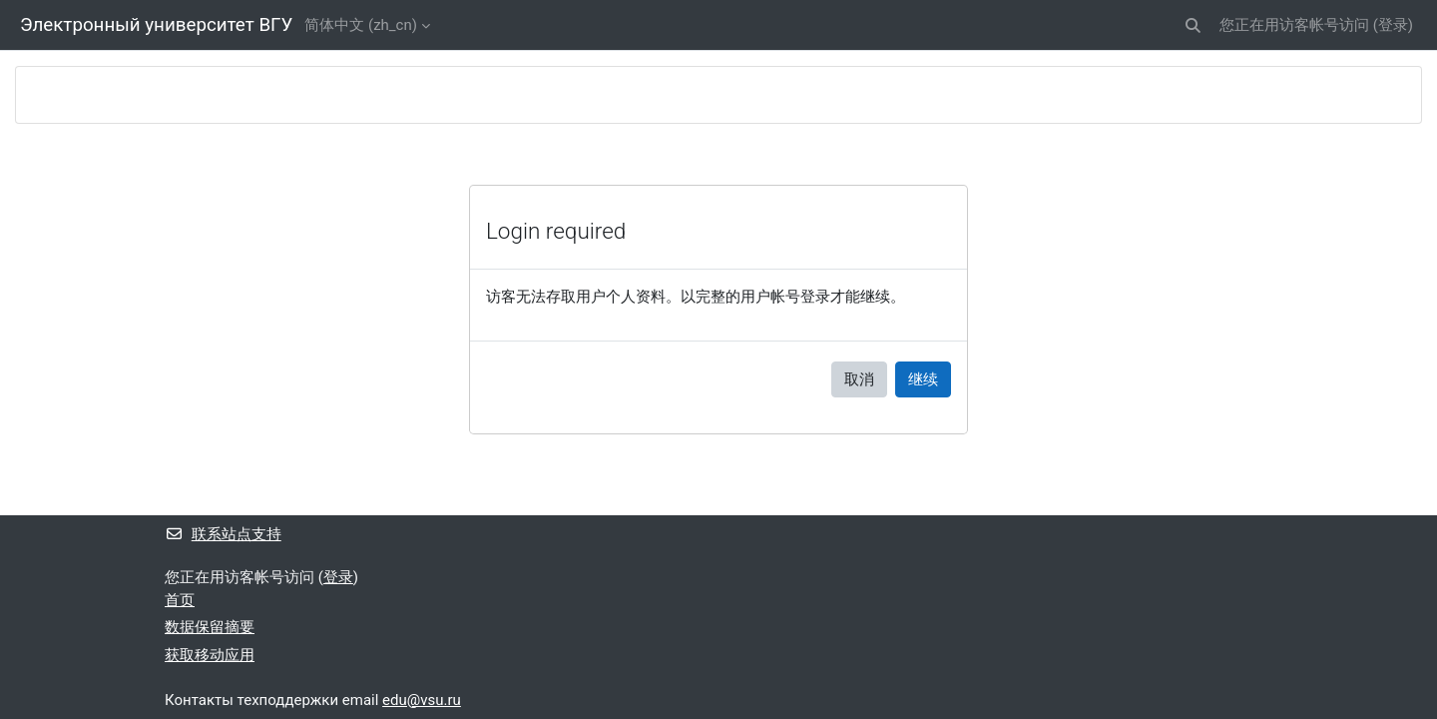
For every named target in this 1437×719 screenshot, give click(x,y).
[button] (1193, 25)
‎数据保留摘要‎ (209, 627)
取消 (859, 379)
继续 (923, 379)
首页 (180, 600)
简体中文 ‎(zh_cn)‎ (360, 25)
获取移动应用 (209, 655)
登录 (1393, 25)
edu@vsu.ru (421, 700)
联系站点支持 (223, 534)
